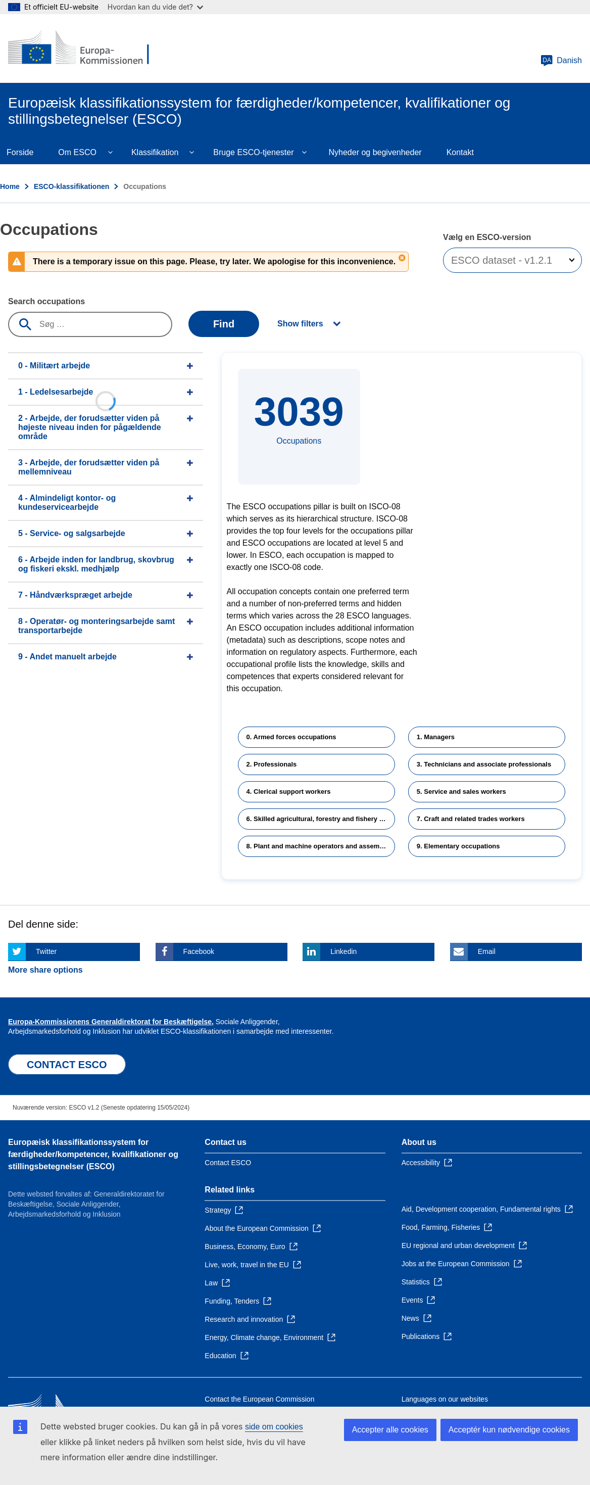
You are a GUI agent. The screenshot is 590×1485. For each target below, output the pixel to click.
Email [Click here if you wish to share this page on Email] (487, 951)
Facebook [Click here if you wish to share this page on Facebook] (198, 951)
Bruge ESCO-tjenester (253, 152)
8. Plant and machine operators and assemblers (321, 846)
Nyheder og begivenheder (374, 152)
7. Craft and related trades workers (471, 819)
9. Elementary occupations (458, 846)
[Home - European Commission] (81, 48)
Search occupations (46, 301)
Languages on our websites (445, 1399)
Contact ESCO (228, 1163)
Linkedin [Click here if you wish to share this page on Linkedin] (343, 951)
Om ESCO (77, 152)
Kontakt (460, 152)
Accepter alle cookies (390, 1429)
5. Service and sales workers (461, 791)
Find (223, 323)
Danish (561, 61)
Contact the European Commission (259, 1399)
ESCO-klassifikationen (71, 186)
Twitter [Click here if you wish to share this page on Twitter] (46, 951)
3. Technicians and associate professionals (484, 764)
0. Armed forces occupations (291, 737)
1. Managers (436, 737)
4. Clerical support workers (289, 791)
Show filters (300, 323)
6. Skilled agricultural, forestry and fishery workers (321, 819)
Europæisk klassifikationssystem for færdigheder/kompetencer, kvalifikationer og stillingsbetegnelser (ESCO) (93, 1154)
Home (10, 186)
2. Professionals (272, 764)
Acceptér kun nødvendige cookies (509, 1429)
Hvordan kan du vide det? (155, 7)
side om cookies (274, 1426)
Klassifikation (154, 152)
